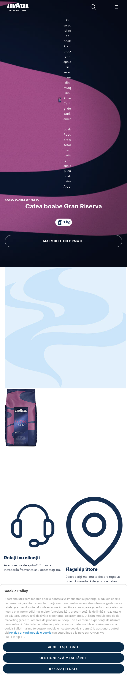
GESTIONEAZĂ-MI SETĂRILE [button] (63, 657)
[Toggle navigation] (116, 7)
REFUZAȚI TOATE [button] (63, 668)
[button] (93, 6)
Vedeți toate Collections (21, 566)
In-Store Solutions (17, 575)
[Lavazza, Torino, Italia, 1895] (18, 7)
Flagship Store (81, 537)
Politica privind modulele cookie (30, 632)
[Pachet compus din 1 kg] (63, 158)
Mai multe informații (63, 176)
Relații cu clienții (22, 525)
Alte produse (13, 579)
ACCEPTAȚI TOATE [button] (63, 647)
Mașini (8, 570)
